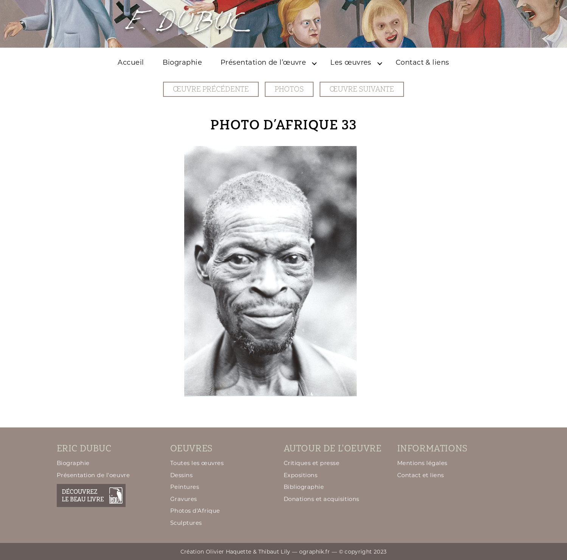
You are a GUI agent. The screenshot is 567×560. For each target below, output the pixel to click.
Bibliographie (304, 486)
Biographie (182, 62)
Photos (289, 89)
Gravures (183, 498)
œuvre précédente (211, 89)
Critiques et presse (312, 463)
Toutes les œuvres (197, 463)
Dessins (181, 475)
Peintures (184, 486)
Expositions (301, 475)
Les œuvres (350, 62)
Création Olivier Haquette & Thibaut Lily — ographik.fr (255, 551)
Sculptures (186, 522)
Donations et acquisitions (321, 498)
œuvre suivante (361, 89)
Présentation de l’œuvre (263, 62)
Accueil (131, 62)
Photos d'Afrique (195, 510)
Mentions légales (422, 463)
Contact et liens (420, 475)
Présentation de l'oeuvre (93, 475)
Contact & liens (422, 62)
